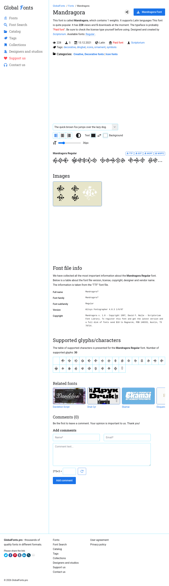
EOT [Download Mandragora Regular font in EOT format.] (139, 153)
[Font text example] (82, 127)
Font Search (60, 544)
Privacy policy (98, 544)
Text (90, 135)
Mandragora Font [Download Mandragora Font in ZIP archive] (149, 12)
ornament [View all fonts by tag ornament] (100, 47)
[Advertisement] (24, 122)
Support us (59, 567)
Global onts (18, 7)
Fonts (56, 539)
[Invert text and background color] (99, 135)
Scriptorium (59, 34)
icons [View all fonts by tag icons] (90, 47)
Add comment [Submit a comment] (64, 480)
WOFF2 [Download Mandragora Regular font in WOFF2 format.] (159, 153)
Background (113, 135)
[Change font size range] (69, 143)
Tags (56, 553)
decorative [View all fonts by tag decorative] (70, 47)
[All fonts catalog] (71, 6)
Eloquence (162, 407)
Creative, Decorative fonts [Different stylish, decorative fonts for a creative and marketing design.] (89, 54)
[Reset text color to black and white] (78, 135)
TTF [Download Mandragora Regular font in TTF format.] (130, 153)
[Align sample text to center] (62, 135)
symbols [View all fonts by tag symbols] (111, 47)
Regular (90, 34)
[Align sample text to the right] (69, 135)
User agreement (99, 539)
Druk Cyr (91, 407)
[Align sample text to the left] (56, 135)
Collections (59, 558)
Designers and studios (66, 562)
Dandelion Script (61, 407)
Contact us (59, 571)
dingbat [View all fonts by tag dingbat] (81, 47)
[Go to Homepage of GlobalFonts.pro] (59, 6)
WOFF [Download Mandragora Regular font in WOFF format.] (148, 153)
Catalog (57, 549)
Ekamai (126, 407)
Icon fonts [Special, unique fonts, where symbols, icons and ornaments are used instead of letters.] (112, 54)
